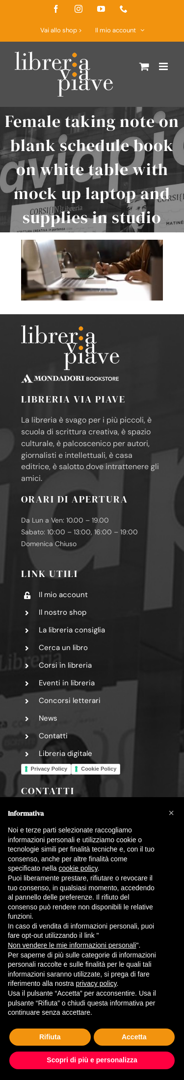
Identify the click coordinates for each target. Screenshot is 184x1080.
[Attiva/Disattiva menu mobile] (164, 66)
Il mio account (63, 595)
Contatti (53, 736)
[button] (171, 813)
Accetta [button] (134, 1037)
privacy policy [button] (96, 983)
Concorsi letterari (70, 700)
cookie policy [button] (78, 868)
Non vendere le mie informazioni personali (72, 945)
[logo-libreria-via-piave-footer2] (70, 329)
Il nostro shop (62, 612)
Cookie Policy (98, 769)
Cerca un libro (63, 648)
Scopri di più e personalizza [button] (92, 1060)
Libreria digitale (65, 753)
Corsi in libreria (65, 665)
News (48, 718)
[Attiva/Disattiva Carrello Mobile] (144, 66)
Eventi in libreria (67, 683)
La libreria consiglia (72, 630)
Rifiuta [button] (50, 1037)
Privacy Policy (49, 769)
